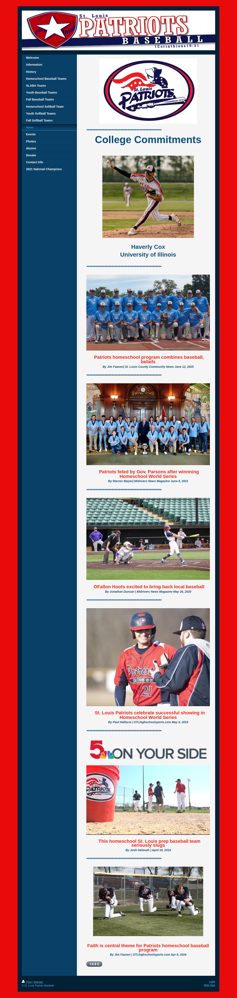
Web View (209, 985)
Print (27, 982)
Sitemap (38, 982)
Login (212, 981)
